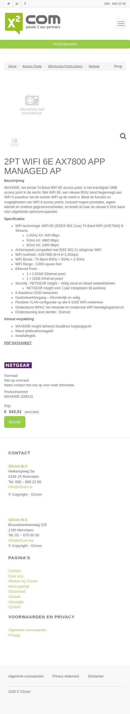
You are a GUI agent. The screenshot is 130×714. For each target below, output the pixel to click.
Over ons (15, 576)
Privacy (14, 635)
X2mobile (15, 602)
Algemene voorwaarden (27, 630)
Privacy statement (66, 676)
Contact (14, 571)
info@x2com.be (21, 540)
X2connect (16, 591)
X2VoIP (14, 607)
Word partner (19, 586)
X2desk (14, 597)
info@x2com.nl (20, 487)
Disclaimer (96, 676)
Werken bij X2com (23, 581)
